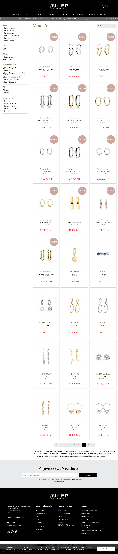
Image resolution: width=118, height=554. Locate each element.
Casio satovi (62, 511)
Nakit (38, 519)
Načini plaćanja (87, 516)
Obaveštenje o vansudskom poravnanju (96, 528)
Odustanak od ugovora (90, 522)
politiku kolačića (78, 549)
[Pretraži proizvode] (103, 7)
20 (79, 445)
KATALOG (39, 529)
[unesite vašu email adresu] (50, 475)
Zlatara (39, 516)
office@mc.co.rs (17, 518)
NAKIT (40, 14)
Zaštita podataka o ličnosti (91, 531)
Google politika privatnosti (70, 479)
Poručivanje (85, 514)
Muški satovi (40, 511)
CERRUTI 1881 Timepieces (66, 525)
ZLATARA (51, 14)
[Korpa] (106, 7)
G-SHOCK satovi (64, 514)
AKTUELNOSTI (78, 14)
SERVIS (64, 14)
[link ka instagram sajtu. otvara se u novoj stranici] (12, 533)
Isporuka (84, 519)
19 (74, 445)
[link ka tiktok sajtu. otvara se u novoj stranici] (16, 533)
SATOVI (29, 14)
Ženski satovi (41, 514)
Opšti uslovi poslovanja (89, 511)
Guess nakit (62, 516)
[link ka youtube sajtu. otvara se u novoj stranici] (8, 533)
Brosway (61, 522)
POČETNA (16, 14)
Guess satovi (63, 519)
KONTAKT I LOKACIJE (97, 14)
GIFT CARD (40, 526)
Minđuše (39, 522)
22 (88, 445)
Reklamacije (85, 525)
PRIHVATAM (106, 549)
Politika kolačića (87, 533)
